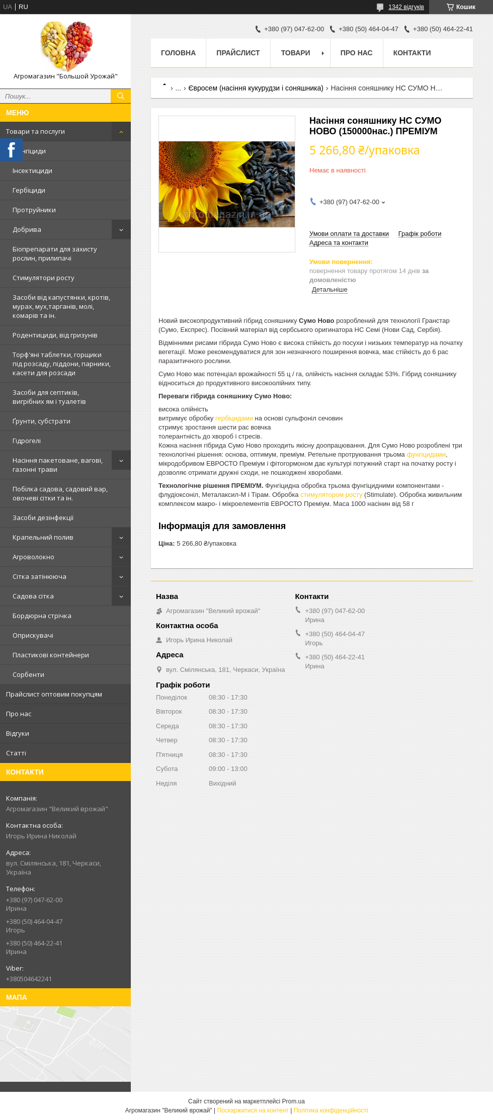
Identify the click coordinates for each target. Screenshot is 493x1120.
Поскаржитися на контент (252, 1110)
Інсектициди (32, 170)
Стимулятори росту (43, 277)
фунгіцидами (426, 454)
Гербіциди (29, 190)
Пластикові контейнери (51, 654)
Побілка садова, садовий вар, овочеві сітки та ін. (60, 493)
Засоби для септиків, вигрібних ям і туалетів (49, 397)
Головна (178, 53)
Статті (16, 752)
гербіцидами (234, 418)
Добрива (27, 229)
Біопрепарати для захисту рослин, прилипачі (55, 253)
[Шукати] (121, 96)
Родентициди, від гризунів (55, 334)
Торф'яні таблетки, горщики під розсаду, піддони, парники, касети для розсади (62, 363)
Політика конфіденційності (331, 1110)
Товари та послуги (35, 131)
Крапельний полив (43, 537)
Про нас (18, 713)
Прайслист (238, 53)
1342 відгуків (406, 7)
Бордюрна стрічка (42, 615)
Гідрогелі (27, 440)
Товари (295, 53)
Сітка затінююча (39, 576)
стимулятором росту (331, 494)
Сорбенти (28, 674)
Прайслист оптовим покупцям (54, 694)
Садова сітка (33, 595)
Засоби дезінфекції (43, 517)
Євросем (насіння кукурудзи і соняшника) (256, 88)
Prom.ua (293, 1101)
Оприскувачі (33, 635)
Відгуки (17, 733)
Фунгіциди (29, 150)
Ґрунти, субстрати (41, 420)
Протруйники (34, 209)
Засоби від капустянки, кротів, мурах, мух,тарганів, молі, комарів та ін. (61, 306)
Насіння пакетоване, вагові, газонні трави (58, 465)
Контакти (412, 53)
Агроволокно (33, 556)
